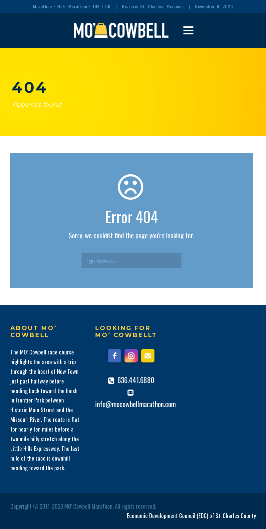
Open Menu (188, 30)
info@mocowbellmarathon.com (135, 404)
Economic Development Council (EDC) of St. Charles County (191, 515)
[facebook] (114, 355)
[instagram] (131, 355)
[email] (147, 355)
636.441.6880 (136, 380)
